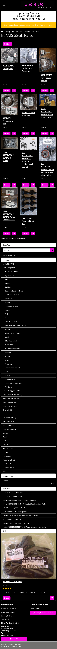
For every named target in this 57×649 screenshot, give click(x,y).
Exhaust (6, 310)
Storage (6, 356)
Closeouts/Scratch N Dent (13, 291)
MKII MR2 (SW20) (18, 32)
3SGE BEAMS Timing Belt (8, 67)
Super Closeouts (8, 468)
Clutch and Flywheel (11, 295)
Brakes (6, 283)
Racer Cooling (9, 345)
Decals (5, 437)
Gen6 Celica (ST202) (9, 402)
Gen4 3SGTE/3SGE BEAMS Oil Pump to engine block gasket (27, 160)
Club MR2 (6, 452)
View (6, 90)
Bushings (7, 287)
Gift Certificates (8, 448)
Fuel (5, 314)
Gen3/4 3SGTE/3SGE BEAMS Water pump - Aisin (47, 113)
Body (5, 279)
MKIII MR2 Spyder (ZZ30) (11, 391)
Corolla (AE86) (7, 410)
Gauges (6, 318)
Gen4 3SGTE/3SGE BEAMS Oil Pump (8, 156)
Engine (6, 302)
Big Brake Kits (8, 276)
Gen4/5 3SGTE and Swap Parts (14, 325)
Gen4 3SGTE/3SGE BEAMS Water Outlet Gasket (9, 215)
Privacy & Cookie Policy (9, 608)
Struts (6, 360)
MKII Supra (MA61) (9, 418)
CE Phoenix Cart (15, 646)
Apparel (5, 433)
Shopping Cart (8, 476)
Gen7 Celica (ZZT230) (10, 406)
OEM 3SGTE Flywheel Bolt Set (28, 221)
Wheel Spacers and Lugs (12, 383)
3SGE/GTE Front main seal (8, 121)
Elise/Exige (6, 414)
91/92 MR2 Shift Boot (12, 581)
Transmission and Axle (11, 368)
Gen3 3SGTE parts (10, 322)
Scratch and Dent (9, 460)
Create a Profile (35, 608)
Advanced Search (9, 255)
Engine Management (11, 306)
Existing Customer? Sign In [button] (42, 613)
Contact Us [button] (14, 639)
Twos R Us (17, 644)
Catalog (7, 32)
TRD (5, 372)
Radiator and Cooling (11, 349)
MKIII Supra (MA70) (9, 422)
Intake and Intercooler (11, 333)
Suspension (8, 364)
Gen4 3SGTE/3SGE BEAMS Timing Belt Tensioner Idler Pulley (47, 169)
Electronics (7, 299)
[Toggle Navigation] (3, 5)
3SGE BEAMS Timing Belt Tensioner (27, 68)
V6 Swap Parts (9, 379)
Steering (7, 352)
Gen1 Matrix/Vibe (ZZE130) (12, 429)
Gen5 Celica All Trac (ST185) (12, 398)
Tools (4, 441)
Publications (7, 456)
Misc (4, 471)
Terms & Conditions (8, 612)
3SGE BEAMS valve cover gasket (46, 78)
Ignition (6, 329)
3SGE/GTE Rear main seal (28, 114)
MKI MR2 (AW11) (8, 264)
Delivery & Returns (7, 616)
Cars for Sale (7, 464)
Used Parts (7, 375)
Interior (6, 337)
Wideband (7, 387)
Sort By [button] (6, 44)
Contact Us (5, 620)
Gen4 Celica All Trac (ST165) (12, 395)
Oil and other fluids (10, 341)
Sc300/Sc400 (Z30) (9, 425)
